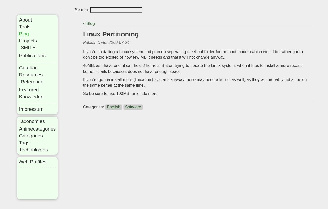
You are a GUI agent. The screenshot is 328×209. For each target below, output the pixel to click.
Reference (32, 81)
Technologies (33, 149)
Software (133, 107)
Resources (31, 74)
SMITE (28, 47)
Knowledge (31, 96)
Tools (25, 26)
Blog (24, 33)
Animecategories (37, 129)
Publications (32, 55)
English (113, 107)
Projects (28, 40)
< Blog (89, 23)
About (25, 20)
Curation (28, 68)
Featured (29, 89)
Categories (31, 135)
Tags (24, 142)
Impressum (31, 109)
